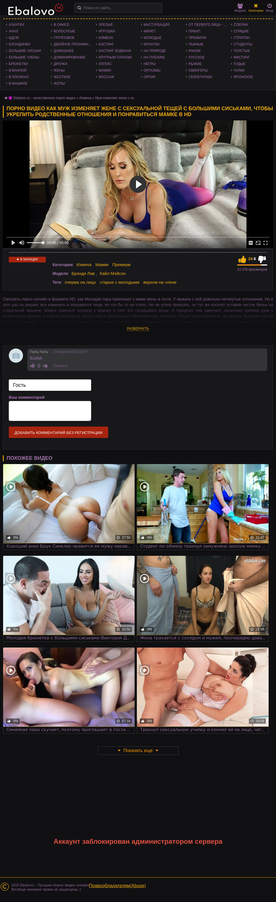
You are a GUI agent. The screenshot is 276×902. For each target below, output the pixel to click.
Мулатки (151, 44)
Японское (243, 77)
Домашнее (64, 51)
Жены (59, 70)
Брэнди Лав (83, 273)
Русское (197, 57)
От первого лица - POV (210, 25)
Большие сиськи (25, 51)
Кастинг (106, 44)
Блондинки (19, 44)
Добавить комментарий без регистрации (58, 433)
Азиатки (16, 25)
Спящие (241, 31)
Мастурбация (157, 25)
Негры (150, 64)
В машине (18, 83)
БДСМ (14, 38)
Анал (13, 31)
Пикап (194, 31)
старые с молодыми (119, 282)
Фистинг (242, 57)
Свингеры (198, 70)
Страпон (242, 38)
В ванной (17, 70)
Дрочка (60, 64)
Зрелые (106, 25)
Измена (106, 38)
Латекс (105, 64)
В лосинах (19, 77)
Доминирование (69, 57)
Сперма (241, 25)
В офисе (61, 25)
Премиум (197, 38)
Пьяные (196, 44)
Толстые (242, 51)
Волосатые (64, 31)
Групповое (64, 38)
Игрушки (107, 31)
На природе (155, 51)
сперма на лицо (80, 282)
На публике (154, 57)
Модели (240, 7)
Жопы (59, 83)
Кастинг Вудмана (115, 51)
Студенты (243, 44)
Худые (240, 64)
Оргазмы (152, 70)
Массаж (106, 77)
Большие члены (24, 57)
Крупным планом (115, 57)
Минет (150, 31)
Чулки (239, 70)
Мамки (105, 70)
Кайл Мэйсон (113, 273)
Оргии (149, 77)
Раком (194, 51)
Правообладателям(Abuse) (117, 885)
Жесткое (62, 77)
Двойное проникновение (75, 44)
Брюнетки (18, 64)
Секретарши (200, 77)
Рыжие (195, 64)
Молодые (153, 38)
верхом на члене (160, 282)
